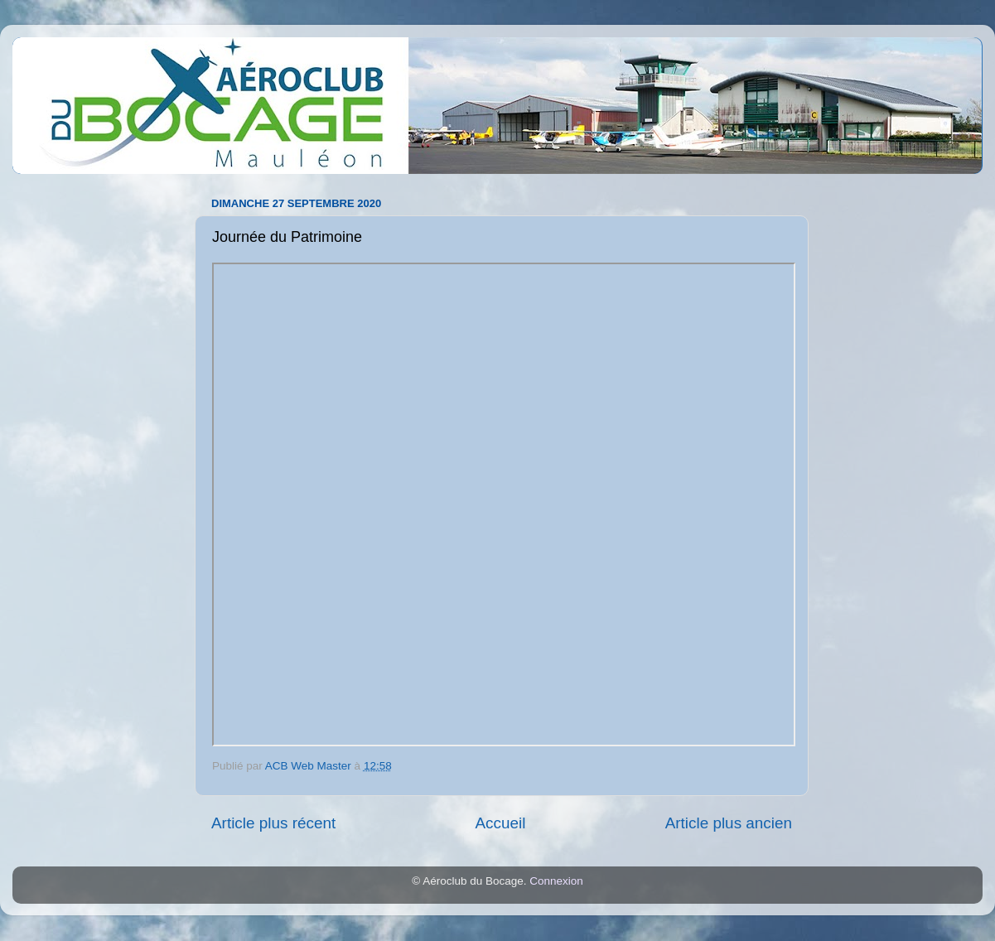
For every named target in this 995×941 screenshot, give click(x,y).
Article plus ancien (728, 823)
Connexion (556, 881)
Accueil (500, 823)
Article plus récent (273, 823)
